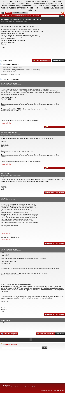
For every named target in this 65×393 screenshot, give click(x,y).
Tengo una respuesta (41, 61)
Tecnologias (5, 15)
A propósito (9, 387)
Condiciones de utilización (22, 387)
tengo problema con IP (10, 72)
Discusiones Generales (31, 15)
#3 (2, 173)
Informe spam (23, 21)
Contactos (35, 387)
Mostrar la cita (6, 123)
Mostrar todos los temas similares (10, 74)
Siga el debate (6, 61)
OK (36, 10)
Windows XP (19, 15)
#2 (2, 132)
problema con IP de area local (12, 68)
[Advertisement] (32, 53)
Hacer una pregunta (9, 334)
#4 (2, 198)
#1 (2, 83)
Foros (12, 15)
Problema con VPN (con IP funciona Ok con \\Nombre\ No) (21, 70)
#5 (2, 249)
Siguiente (60, 333)
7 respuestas (58, 61)
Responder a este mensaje (54, 127)
